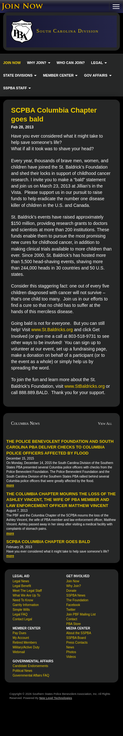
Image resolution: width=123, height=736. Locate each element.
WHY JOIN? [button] (38, 63)
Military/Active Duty (26, 647)
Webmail (19, 652)
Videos (71, 657)
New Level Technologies (55, 698)
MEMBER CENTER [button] (60, 75)
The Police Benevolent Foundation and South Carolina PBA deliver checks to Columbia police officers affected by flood (60, 447)
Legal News (21, 581)
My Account (21, 638)
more (10, 485)
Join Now (72, 581)
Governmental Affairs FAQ (31, 675)
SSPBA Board (76, 638)
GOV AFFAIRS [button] (97, 75)
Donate (71, 590)
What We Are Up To (26, 595)
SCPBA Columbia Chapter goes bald (48, 541)
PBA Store (73, 624)
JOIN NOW (12, 63)
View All (105, 423)
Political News (22, 670)
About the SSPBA (78, 633)
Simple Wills (21, 609)
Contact (71, 619)
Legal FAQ (20, 614)
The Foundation (77, 600)
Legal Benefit (22, 586)
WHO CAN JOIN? (71, 63)
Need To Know (23, 600)
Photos (71, 652)
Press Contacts (77, 642)
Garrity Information (26, 605)
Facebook (73, 605)
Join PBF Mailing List (81, 614)
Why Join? (73, 586)
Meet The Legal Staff (27, 590)
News (70, 647)
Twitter (70, 609)
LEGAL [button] (99, 63)
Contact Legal (22, 619)
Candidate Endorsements (30, 666)
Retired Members (25, 642)
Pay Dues (19, 633)
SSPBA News (75, 595)
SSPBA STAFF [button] (17, 88)
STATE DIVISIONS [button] (20, 75)
